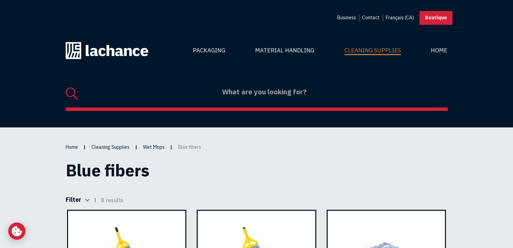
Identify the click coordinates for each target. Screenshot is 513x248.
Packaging (209, 50)
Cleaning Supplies (373, 50)
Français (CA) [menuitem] (400, 17)
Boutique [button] (436, 17)
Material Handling (284, 50)
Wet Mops (154, 147)
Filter (77, 200)
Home (439, 50)
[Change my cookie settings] (16, 231)
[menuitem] (347, 17)
